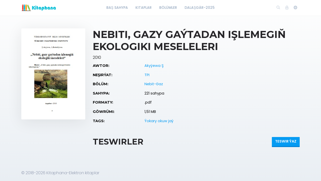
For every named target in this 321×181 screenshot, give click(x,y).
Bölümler (168, 7)
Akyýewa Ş (154, 65)
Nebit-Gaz (153, 83)
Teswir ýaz (285, 141)
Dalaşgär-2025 (200, 7)
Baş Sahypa (117, 7)
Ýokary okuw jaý (159, 120)
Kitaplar (143, 7)
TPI (146, 74)
